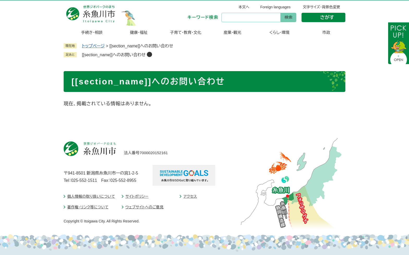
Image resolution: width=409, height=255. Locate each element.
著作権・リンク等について (88, 207)
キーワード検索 (203, 17)
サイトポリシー (137, 196)
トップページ (93, 46)
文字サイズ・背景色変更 (321, 7)
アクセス (190, 196)
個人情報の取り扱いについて (91, 196)
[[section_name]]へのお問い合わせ (114, 55)
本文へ (243, 7)
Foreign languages (275, 7)
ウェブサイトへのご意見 (144, 207)
